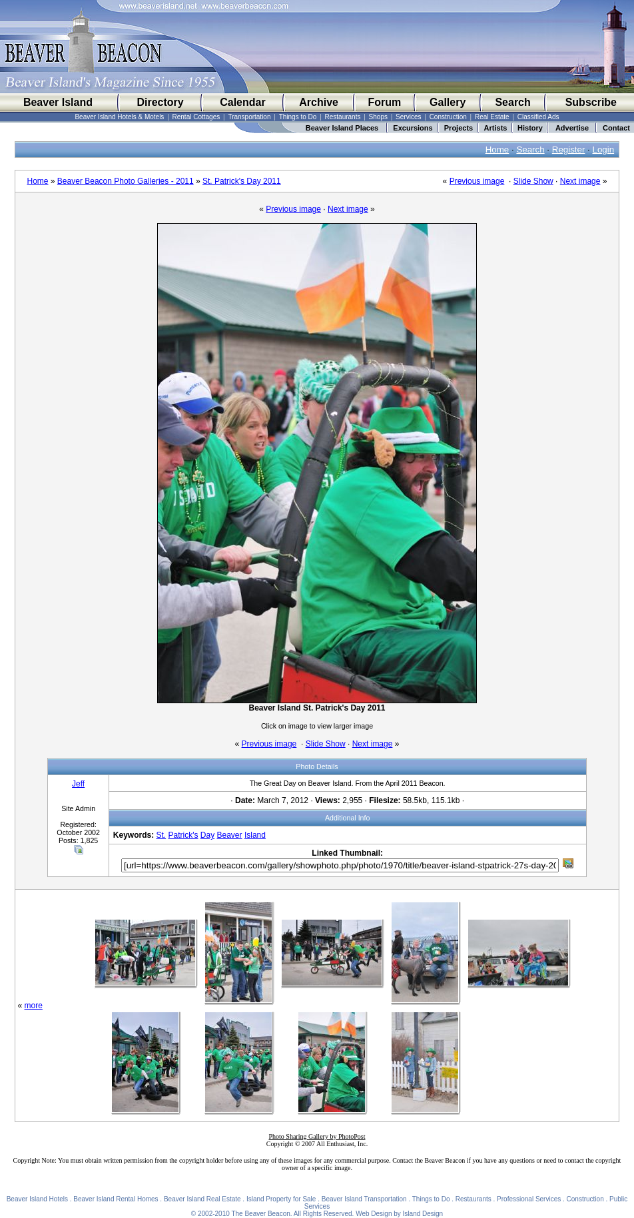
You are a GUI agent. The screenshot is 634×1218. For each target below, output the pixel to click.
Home (497, 149)
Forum (384, 102)
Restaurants (343, 117)
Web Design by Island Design (399, 1213)
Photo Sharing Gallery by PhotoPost (316, 1136)
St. (161, 835)
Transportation (249, 117)
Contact (616, 128)
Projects (458, 128)
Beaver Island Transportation (364, 1199)
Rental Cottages (196, 117)
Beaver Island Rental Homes (115, 1199)
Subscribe (591, 102)
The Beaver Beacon (260, 1213)
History (530, 128)
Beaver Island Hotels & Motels (119, 117)
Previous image (477, 181)
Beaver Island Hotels (37, 1199)
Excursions (412, 128)
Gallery (448, 102)
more (34, 1005)
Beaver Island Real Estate (202, 1199)
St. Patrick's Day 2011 (241, 181)
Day (207, 835)
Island (255, 835)
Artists (495, 128)
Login (604, 149)
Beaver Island (58, 102)
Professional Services (529, 1199)
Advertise (572, 128)
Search (512, 102)
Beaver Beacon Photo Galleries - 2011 (125, 181)
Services (408, 117)
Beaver (229, 835)
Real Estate (492, 117)
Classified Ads (538, 117)
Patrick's (183, 835)
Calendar (242, 102)
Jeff (78, 783)
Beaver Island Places (342, 128)
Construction (448, 117)
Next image (580, 181)
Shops (378, 117)
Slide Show (533, 181)
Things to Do (298, 117)
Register (568, 149)
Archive (318, 102)
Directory (160, 102)
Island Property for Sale (281, 1199)
